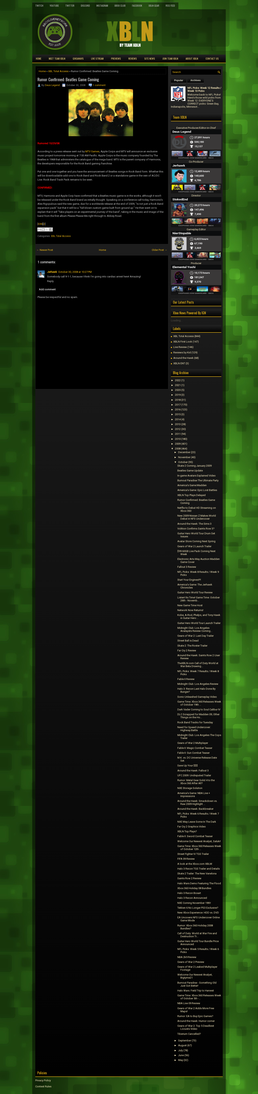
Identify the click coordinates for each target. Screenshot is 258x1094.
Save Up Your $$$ (187, 765)
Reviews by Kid (182, 352)
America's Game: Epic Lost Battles (197, 490)
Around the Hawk (183, 357)
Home (38, 58)
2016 (178, 409)
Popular (178, 80)
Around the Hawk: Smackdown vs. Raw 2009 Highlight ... (197, 802)
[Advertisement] (82, 398)
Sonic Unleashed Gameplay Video (197, 696)
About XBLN (192, 58)
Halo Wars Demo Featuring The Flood (199, 883)
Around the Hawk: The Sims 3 (194, 523)
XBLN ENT (179, 363)
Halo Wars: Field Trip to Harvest (195, 990)
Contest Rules (43, 1086)
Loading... (176, 320)
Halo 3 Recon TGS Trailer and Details (198, 868)
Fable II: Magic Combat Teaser (194, 747)
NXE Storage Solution (189, 788)
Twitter (69, 5)
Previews (116, 58)
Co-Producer (196, 161)
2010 (178, 438)
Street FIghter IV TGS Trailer (193, 853)
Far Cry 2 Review (186, 650)
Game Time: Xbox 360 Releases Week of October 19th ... (199, 703)
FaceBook (137, 5)
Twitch (39, 5)
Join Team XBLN (170, 58)
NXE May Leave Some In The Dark (196, 821)
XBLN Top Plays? (187, 831)
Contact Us (212, 58)
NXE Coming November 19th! (194, 902)
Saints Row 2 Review (189, 878)
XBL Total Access (58, 71)
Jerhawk (52, 271)
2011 (178, 433)
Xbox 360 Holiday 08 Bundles (194, 888)
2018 (178, 399)
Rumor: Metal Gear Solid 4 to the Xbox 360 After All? (196, 782)
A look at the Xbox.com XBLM (194, 863)
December (184, 452)
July (180, 1050)
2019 (178, 394)
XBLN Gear (154, 5)
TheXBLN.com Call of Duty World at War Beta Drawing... (197, 665)
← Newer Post (44, 249)
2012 (178, 429)
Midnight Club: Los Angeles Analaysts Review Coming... (194, 629)
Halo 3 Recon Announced (192, 897)
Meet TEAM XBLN (57, 58)
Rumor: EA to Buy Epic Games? (195, 1016)
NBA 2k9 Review (186, 957)
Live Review (180, 347)
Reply (50, 281)
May (180, 1060)
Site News (149, 58)
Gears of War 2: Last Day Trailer (195, 635)
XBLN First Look (182, 341)
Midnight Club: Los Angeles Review (197, 683)
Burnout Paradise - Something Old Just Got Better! (196, 984)
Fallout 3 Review (186, 566)
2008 (178, 448)
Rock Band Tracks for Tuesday (195, 722)
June (181, 1055)
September (184, 1040)
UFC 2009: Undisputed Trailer (194, 775)
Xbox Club (120, 5)
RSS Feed (170, 5)
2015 (178, 414)
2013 (178, 424)
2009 (178, 443)
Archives (195, 80)
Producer (196, 263)
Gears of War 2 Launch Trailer (194, 546)
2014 (178, 419)
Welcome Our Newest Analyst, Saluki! (199, 841)
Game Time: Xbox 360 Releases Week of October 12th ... (199, 848)
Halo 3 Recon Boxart (189, 893)
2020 (178, 389)
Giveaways (78, 58)
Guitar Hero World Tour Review (195, 592)
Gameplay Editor (196, 229)
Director (196, 195)
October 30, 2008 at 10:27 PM (75, 271)
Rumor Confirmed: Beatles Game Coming (68, 79)
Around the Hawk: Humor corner (196, 1020)
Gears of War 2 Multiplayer (192, 742)
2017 (178, 404)
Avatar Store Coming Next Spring (196, 541)
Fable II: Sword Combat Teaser (195, 836)
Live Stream (97, 58)
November (184, 457)
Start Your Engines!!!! (189, 579)
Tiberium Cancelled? (189, 1033)
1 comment (99, 85)
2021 (178, 385)
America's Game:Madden (192, 485)
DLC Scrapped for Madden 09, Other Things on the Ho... (198, 716)
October (183, 462)
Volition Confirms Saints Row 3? (195, 528)
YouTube (54, 5)
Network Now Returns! (190, 610)
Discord (85, 5)
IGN (40, 223)
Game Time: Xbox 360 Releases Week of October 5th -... (199, 997)
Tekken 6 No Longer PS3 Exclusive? (197, 907)
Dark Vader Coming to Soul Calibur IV (198, 709)
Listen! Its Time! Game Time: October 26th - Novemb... (198, 599)
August (182, 1045)
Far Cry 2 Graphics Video (191, 826)
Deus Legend (52, 85)
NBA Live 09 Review (188, 1003)
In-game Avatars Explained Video (196, 475)
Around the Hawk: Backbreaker (195, 808)
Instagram (102, 5)
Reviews (132, 58)
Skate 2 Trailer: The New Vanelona (196, 873)
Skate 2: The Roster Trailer (192, 645)
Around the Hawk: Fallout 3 (193, 770)
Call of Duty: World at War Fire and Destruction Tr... (197, 935)
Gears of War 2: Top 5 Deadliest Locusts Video (195, 1027)
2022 (178, 380)
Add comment (47, 289)
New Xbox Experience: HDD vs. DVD (198, 912)
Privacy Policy (43, 1080)
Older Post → (159, 249)
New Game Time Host (190, 605)
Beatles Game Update (190, 470)
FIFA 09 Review (186, 858)
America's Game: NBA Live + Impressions (193, 795)
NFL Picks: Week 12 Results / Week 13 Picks (204, 89)
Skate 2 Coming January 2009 (194, 465)
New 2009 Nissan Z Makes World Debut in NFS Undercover (196, 517)
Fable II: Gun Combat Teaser (193, 752)
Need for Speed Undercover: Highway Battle (194, 729)
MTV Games (92, 151)
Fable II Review (186, 679)
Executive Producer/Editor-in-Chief (196, 127)
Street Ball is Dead (188, 640)
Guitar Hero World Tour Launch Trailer (199, 623)
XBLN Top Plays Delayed (191, 495)
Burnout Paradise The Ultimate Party (197, 480)
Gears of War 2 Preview (190, 961)
